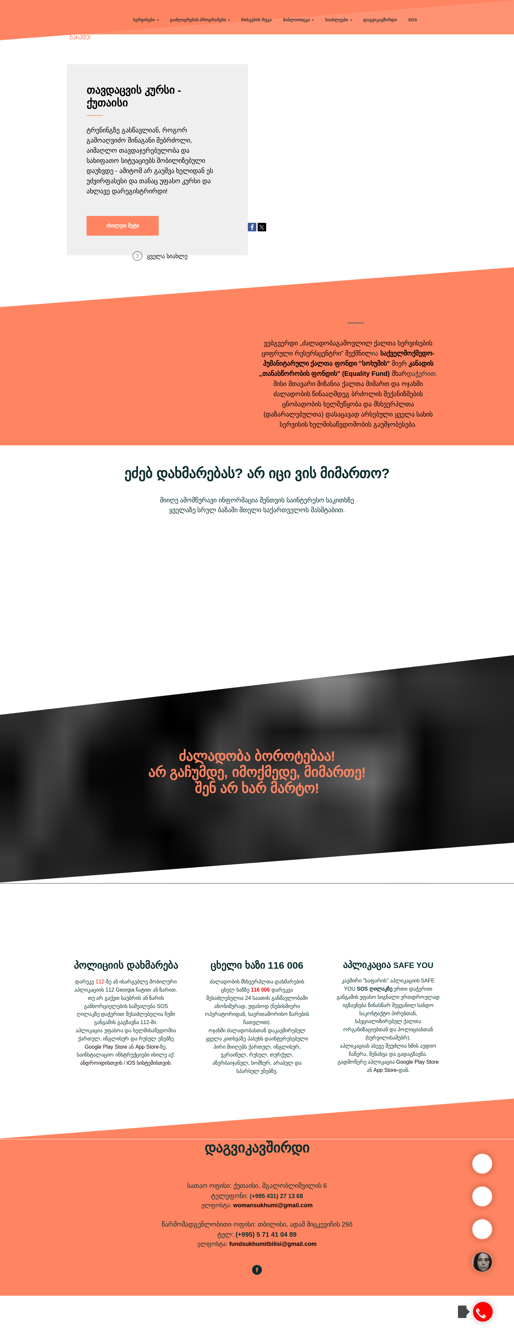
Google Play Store (106, 1089)
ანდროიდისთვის (101, 1105)
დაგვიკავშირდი (380, 19)
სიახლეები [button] (336, 19)
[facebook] (257, 1315)
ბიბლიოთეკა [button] (296, 19)
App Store (147, 1089)
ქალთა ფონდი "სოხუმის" (350, 405)
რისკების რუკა (256, 19)
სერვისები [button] (144, 19)
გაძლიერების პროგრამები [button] (198, 19)
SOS (412, 19)
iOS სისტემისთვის (148, 1105)
